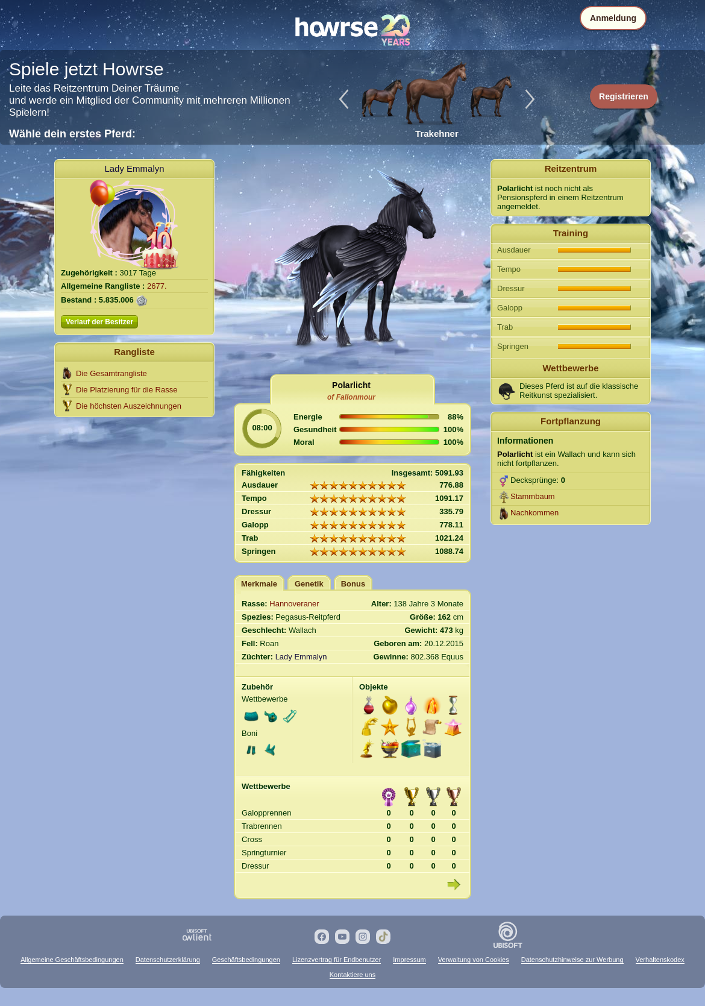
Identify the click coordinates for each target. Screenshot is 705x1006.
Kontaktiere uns (352, 974)
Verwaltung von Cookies (473, 959)
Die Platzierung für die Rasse (126, 389)
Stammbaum (532, 496)
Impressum (409, 959)
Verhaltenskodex (660, 959)
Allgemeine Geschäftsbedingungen (72, 959)
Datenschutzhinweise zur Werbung (572, 959)
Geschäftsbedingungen (246, 959)
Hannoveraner (294, 603)
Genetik (309, 583)
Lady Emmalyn (134, 168)
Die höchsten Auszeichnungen (128, 405)
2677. (157, 286)
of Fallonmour (351, 397)
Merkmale (259, 583)
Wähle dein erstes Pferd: (72, 134)
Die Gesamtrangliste (111, 373)
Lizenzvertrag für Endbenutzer (336, 959)
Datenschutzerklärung (168, 959)
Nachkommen (534, 512)
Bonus (353, 583)
